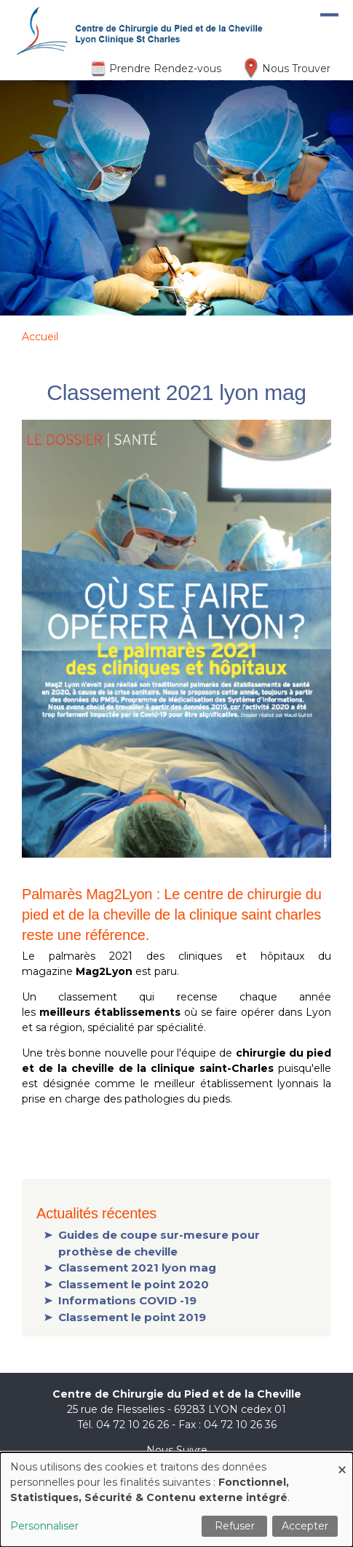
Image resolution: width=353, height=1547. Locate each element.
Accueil (40, 336)
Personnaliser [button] (44, 1525)
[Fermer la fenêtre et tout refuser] (342, 1461)
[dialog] (176, 1499)
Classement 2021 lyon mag (137, 1267)
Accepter (305, 1525)
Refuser (235, 1525)
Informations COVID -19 (127, 1300)
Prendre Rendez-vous (165, 68)
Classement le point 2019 (132, 1317)
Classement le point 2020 (133, 1284)
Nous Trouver (296, 68)
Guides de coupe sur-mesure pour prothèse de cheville (159, 1243)
